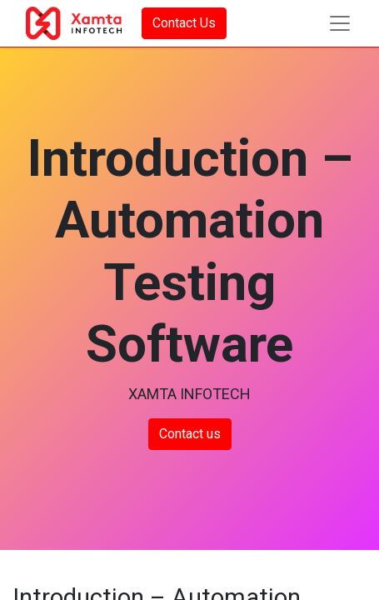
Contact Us (184, 23)
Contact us (190, 434)
